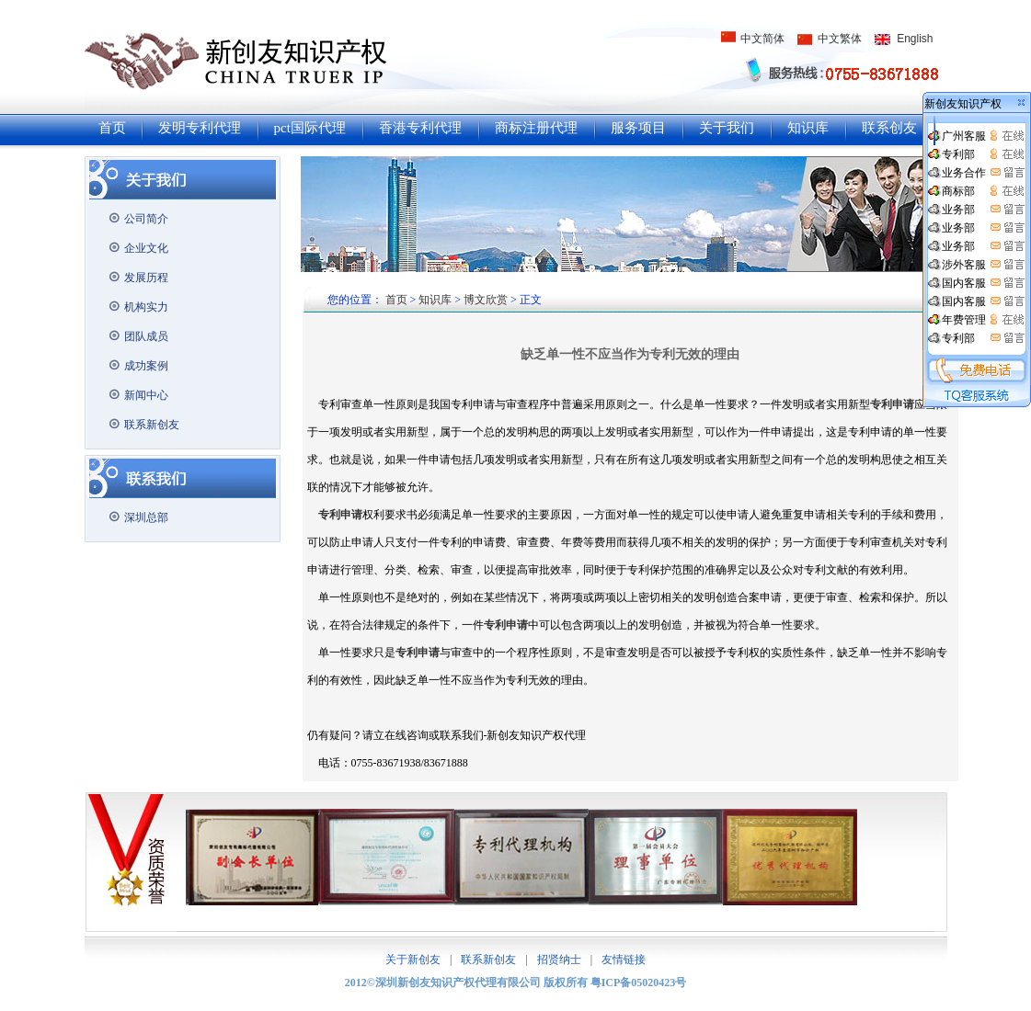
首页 (112, 127)
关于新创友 (413, 959)
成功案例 (146, 365)
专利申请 (506, 625)
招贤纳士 (559, 959)
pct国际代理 (310, 127)
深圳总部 (146, 517)
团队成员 (146, 336)
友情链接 (623, 959)
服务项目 (638, 127)
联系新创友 (151, 424)
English (915, 38)
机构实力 (146, 307)
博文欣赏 (486, 299)
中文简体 (762, 38)
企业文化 (146, 248)
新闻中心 (146, 395)
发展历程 (146, 277)
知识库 (808, 127)
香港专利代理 (420, 127)
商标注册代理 (536, 127)
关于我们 (726, 127)
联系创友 (889, 127)
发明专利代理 (199, 127)
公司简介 (146, 218)
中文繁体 (840, 38)
